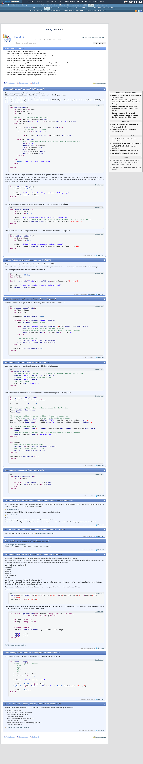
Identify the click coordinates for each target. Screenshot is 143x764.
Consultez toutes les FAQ (93, 37)
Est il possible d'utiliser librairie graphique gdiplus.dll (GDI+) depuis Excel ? (31, 75)
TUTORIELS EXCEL (56, 11)
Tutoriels (39, 2)
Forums (30, 2)
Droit (95, 2)
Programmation (76, 5)
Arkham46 (100, 730)
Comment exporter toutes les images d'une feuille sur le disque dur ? (30, 56)
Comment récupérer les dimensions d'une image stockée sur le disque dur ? (32, 72)
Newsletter (70, 2)
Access (41, 8)
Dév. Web (62, 5)
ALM (42, 5)
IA (38, 5)
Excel (46, 8)
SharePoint (76, 8)
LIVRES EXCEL (91, 11)
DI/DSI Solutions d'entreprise (20, 5)
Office (91, 5)
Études (88, 2)
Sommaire (10, 48)
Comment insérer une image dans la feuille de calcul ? (24, 51)
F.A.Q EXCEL (45, 11)
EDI (68, 5)
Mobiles (97, 5)
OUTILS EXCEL (80, 11)
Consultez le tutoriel (13, 509)
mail (130, 165)
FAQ (47, 2)
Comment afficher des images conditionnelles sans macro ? (26, 68)
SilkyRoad (100, 255)
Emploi (80, 2)
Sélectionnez (99, 105)
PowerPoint (66, 8)
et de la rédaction (125, 153)
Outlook (58, 8)
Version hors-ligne (101, 83)
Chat (60, 2)
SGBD (85, 5)
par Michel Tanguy (125, 109)
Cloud (33, 5)
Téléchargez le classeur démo (16, 545)
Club (102, 2)
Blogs (53, 2)
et (122, 139)
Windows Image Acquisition (45, 533)
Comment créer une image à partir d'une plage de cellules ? (26, 58)
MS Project (85, 8)
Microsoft (49, 5)
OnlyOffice (111, 8)
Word (52, 8)
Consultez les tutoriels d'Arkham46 (18, 727)
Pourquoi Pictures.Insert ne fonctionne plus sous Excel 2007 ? (27, 54)
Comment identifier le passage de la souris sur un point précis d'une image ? (32, 70)
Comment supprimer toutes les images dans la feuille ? (25, 61)
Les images (20, 48)
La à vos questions (126, 143)
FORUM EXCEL (35, 11)
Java (55, 5)
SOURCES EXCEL (69, 11)
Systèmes (105, 5)
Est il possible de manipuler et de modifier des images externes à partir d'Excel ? (33, 65)
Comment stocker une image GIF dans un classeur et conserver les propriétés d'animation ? (37, 63)
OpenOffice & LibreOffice (98, 8)
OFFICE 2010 (102, 11)
